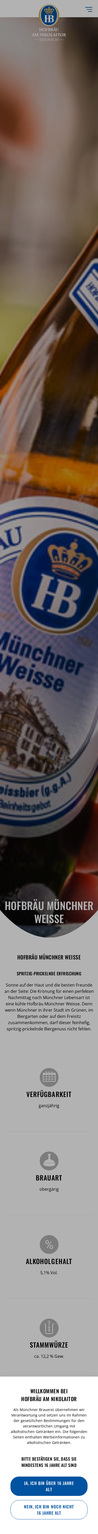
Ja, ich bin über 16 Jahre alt (49, 1486)
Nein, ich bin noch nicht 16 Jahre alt (49, 1509)
